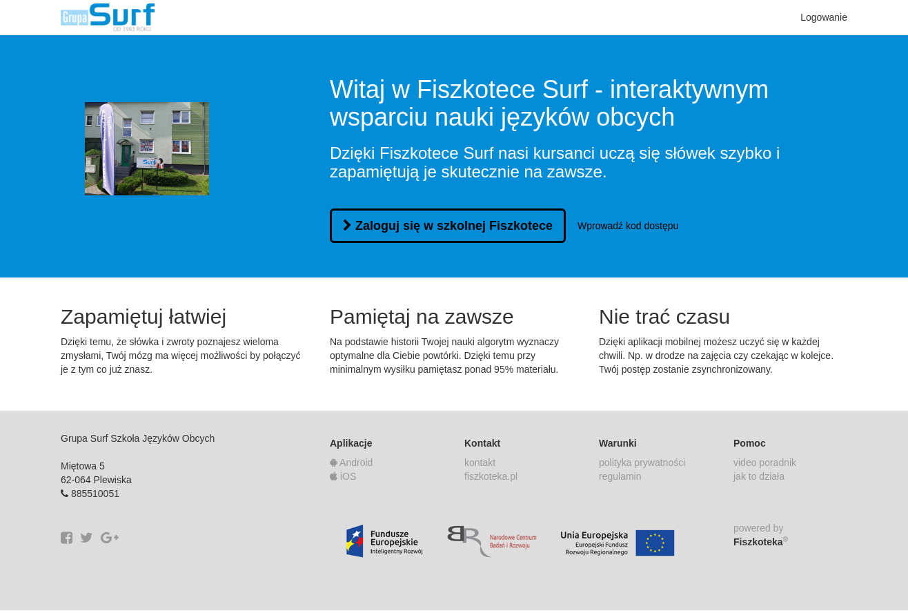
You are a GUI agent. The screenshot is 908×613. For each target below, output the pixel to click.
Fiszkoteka (760, 541)
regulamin (620, 476)
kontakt (479, 462)
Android (351, 462)
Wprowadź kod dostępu (628, 225)
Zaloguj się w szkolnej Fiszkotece (448, 226)
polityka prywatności (642, 462)
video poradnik (764, 462)
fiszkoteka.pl (490, 476)
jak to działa (758, 476)
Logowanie (823, 17)
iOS (343, 476)
